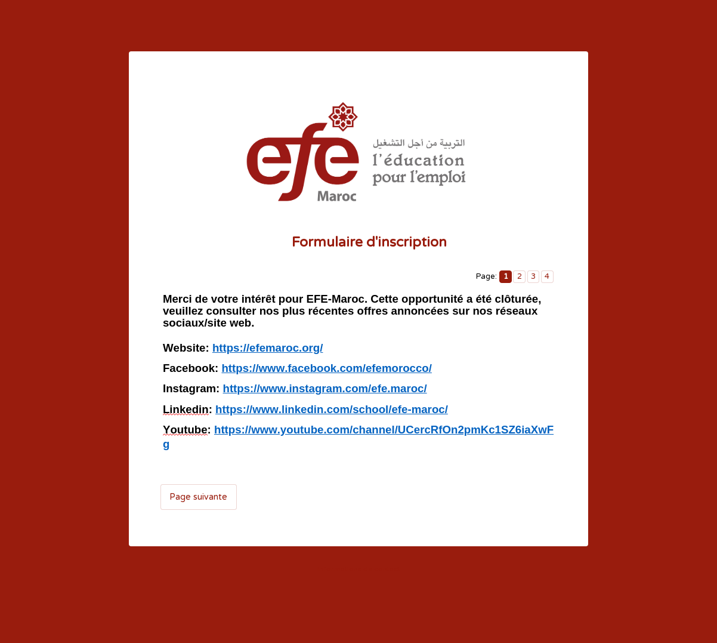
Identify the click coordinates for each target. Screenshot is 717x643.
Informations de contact (358, 569)
